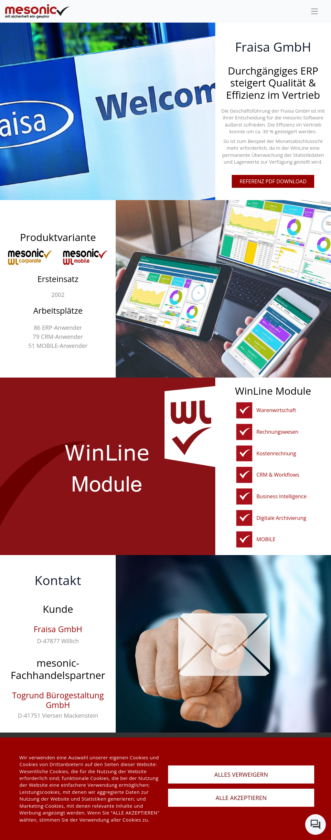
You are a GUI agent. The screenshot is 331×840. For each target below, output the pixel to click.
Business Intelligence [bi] (281, 496)
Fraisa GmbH (58, 628)
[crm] (244, 475)
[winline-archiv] (244, 518)
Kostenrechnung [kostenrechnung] (276, 453)
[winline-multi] (85, 256)
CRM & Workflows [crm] (277, 474)
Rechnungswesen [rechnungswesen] (277, 431)
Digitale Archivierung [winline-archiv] (281, 517)
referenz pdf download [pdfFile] (273, 181)
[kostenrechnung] (244, 453)
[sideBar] (314, 11)
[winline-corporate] (30, 256)
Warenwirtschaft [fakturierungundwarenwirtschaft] (276, 410)
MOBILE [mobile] (265, 539)
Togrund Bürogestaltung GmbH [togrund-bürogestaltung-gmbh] (58, 700)
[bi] (244, 496)
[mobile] (244, 539)
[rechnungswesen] (244, 432)
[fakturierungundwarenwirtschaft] (244, 410)
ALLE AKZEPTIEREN (241, 798)
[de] (37, 11)
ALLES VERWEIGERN (241, 774)
